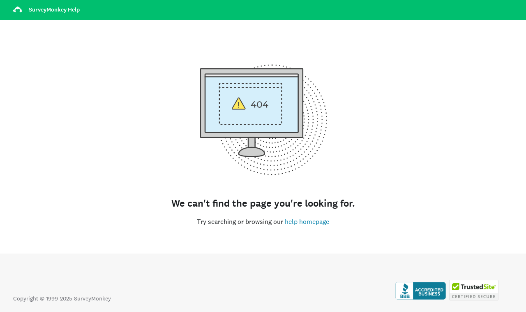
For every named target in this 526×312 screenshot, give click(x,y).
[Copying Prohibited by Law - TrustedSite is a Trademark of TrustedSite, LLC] (473, 298)
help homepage (307, 221)
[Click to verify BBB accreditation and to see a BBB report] (420, 298)
